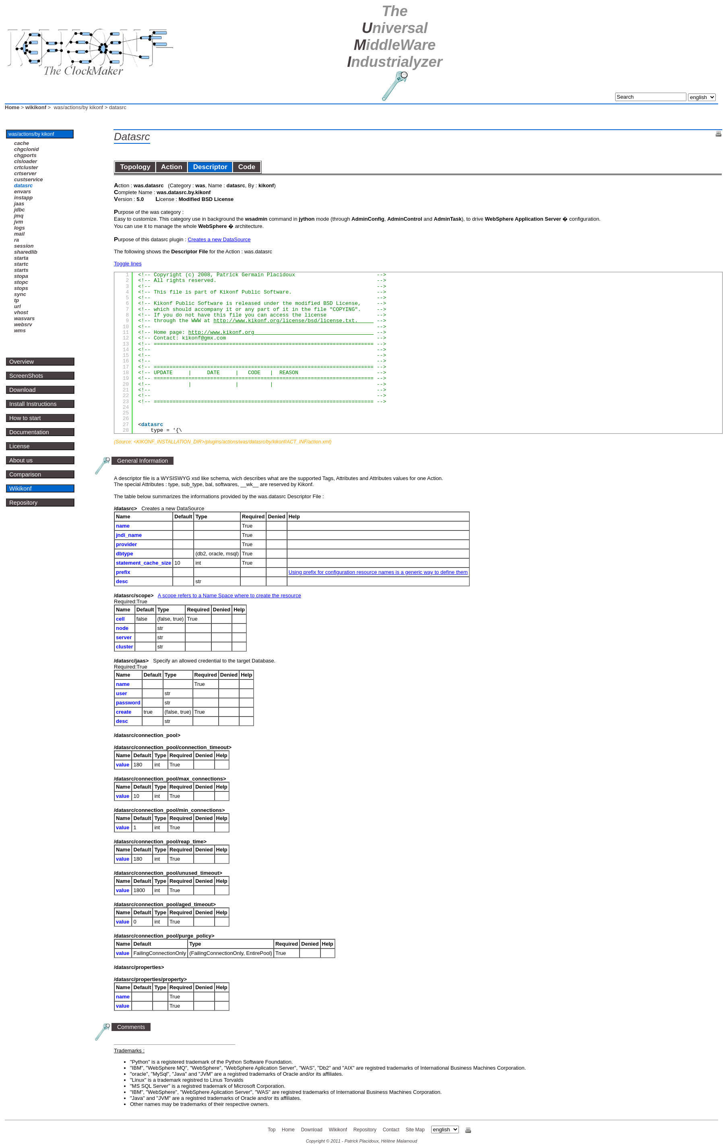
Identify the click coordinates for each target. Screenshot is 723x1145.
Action (171, 167)
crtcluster (26, 167)
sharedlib (25, 252)
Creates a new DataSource (219, 239)
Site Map (415, 1130)
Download (22, 390)
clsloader (25, 161)
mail (19, 234)
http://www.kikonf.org (281, 332)
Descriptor (210, 167)
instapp (23, 198)
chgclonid (26, 149)
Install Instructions (33, 404)
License (19, 446)
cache (21, 143)
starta (21, 258)
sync (20, 294)
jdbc (19, 210)
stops (21, 288)
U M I (394, 36)
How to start (25, 418)
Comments (131, 1027)
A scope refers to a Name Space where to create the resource (229, 595)
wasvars (24, 318)
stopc (21, 282)
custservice (28, 179)
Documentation (29, 432)
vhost (21, 312)
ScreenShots (26, 376)
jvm (18, 222)
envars (22, 191)
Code (246, 167)
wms (20, 330)
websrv (23, 324)
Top (271, 1130)
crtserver (25, 173)
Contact (391, 1130)
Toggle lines (128, 264)
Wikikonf (20, 488)
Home (12, 107)
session (23, 246)
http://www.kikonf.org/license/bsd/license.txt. (293, 321)
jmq (18, 216)
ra (16, 240)
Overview (21, 361)
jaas (19, 204)
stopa (21, 276)
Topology (135, 167)
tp (16, 300)
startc (21, 264)
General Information (142, 461)
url (17, 306)
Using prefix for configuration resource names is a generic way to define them (378, 572)
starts (21, 270)
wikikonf (35, 107)
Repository (23, 502)
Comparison (25, 474)
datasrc (23, 185)
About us (21, 460)
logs (19, 228)
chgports (25, 155)
